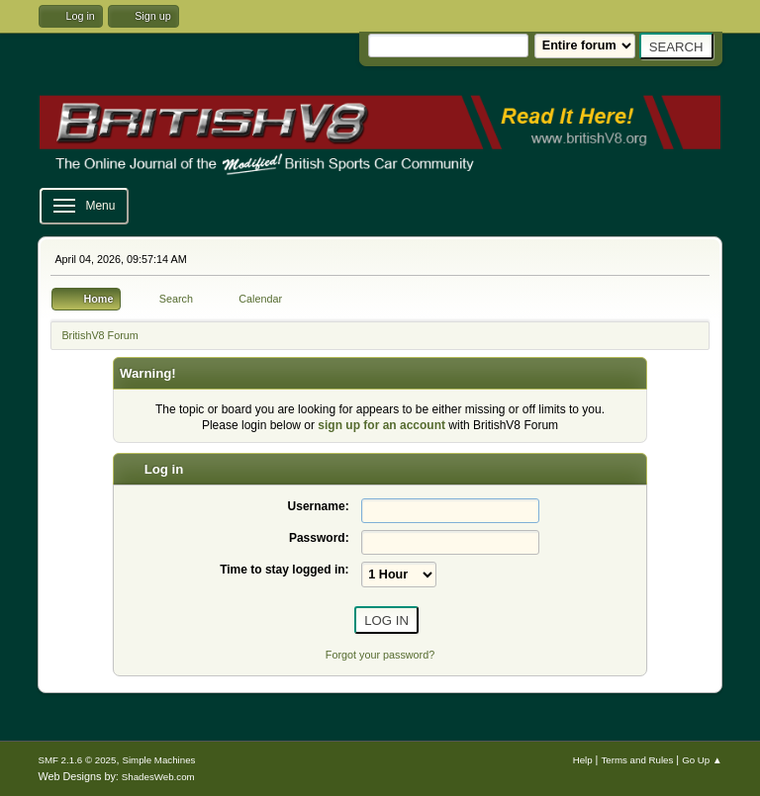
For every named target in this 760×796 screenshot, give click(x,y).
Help (583, 759)
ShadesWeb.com (158, 776)
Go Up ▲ (701, 759)
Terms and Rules (637, 759)
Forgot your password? (380, 655)
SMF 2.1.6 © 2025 (77, 759)
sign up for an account (381, 425)
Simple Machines (158, 759)
